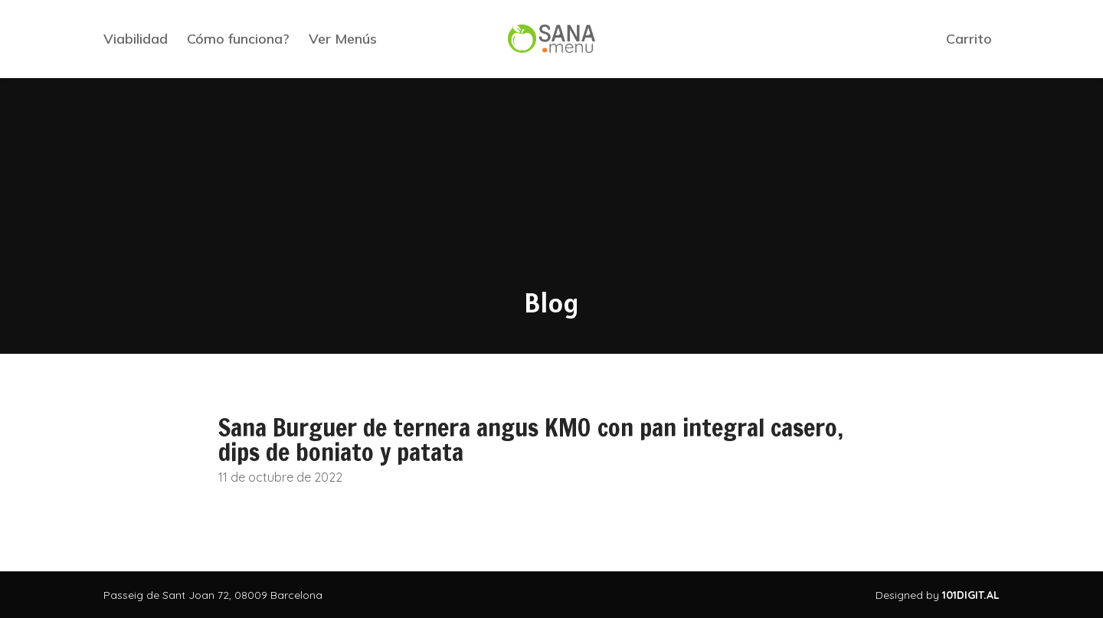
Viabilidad (135, 38)
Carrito (969, 38)
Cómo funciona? (238, 38)
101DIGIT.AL (971, 595)
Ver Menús (343, 38)
